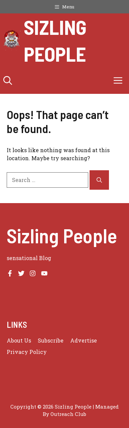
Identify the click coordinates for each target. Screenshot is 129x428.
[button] (7, 80)
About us (19, 340)
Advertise (83, 340)
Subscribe (50, 340)
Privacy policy (27, 351)
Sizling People (55, 40)
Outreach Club (68, 414)
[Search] (99, 180)
